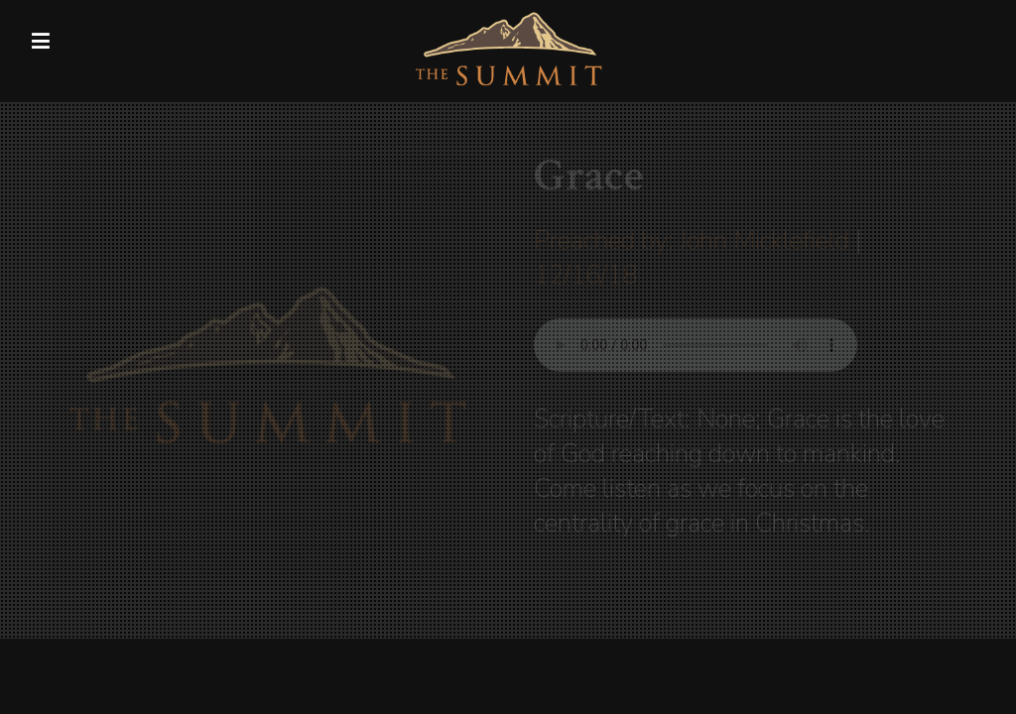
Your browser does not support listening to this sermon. (695, 345)
